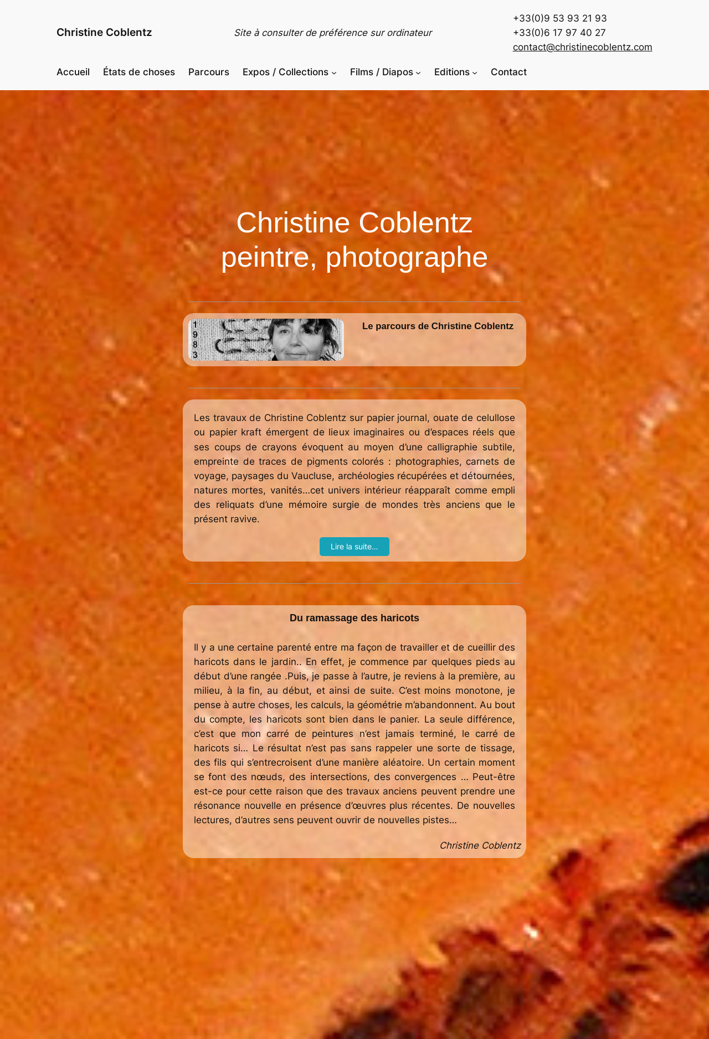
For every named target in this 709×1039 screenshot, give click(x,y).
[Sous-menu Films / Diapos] (418, 72)
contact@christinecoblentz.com (583, 47)
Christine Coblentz (104, 32)
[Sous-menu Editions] (474, 72)
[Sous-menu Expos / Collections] (334, 72)
